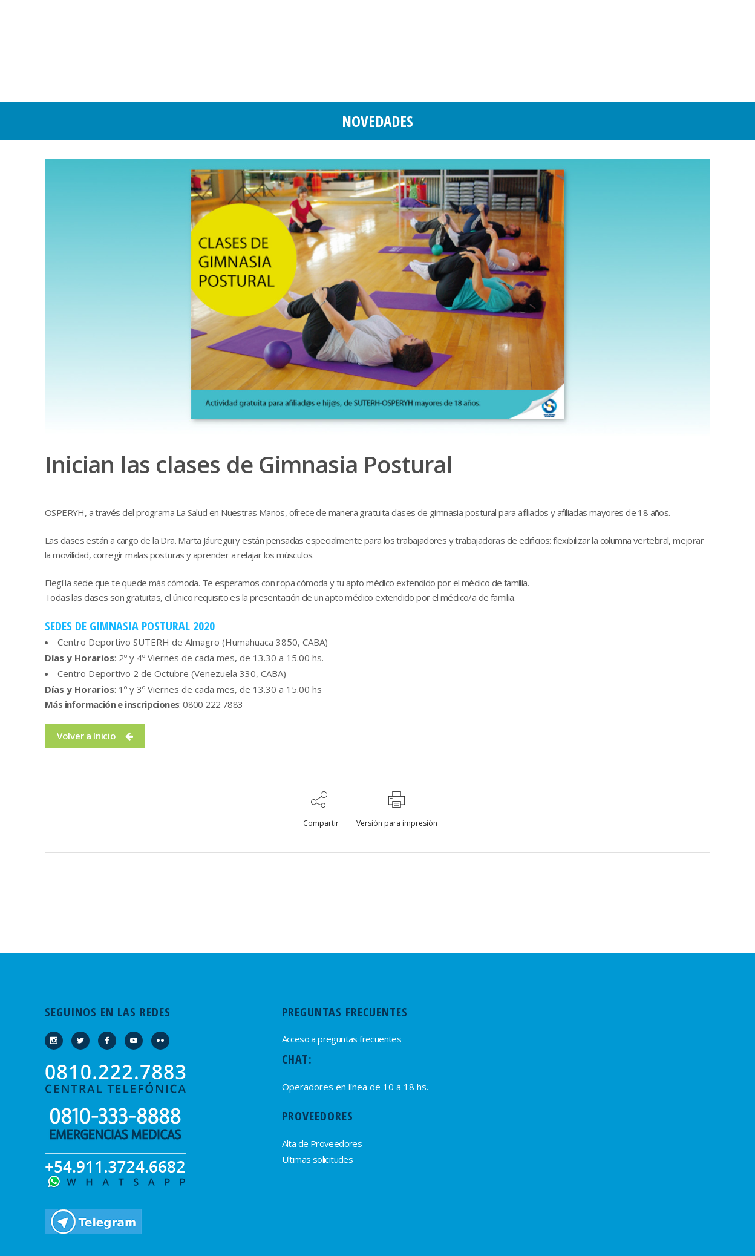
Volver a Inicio (94, 736)
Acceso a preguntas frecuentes (342, 1039)
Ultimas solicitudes (317, 1159)
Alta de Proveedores (322, 1143)
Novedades (377, 121)
